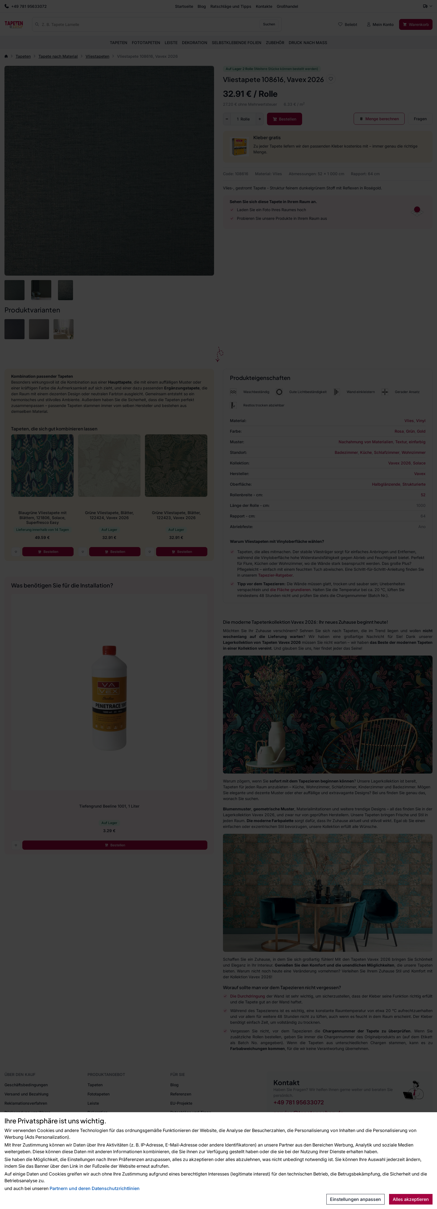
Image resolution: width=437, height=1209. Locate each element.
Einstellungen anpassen (355, 1199)
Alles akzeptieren (411, 1199)
